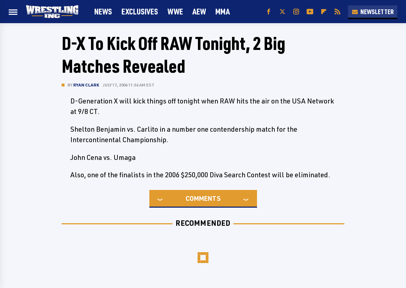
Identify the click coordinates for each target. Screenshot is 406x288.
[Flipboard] (323, 12)
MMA (222, 11)
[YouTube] (310, 12)
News (103, 11)
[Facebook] (268, 12)
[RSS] (337, 12)
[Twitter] (282, 12)
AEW (199, 11)
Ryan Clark (86, 85)
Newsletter (373, 12)
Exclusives (139, 11)
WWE (175, 11)
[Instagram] (296, 12)
